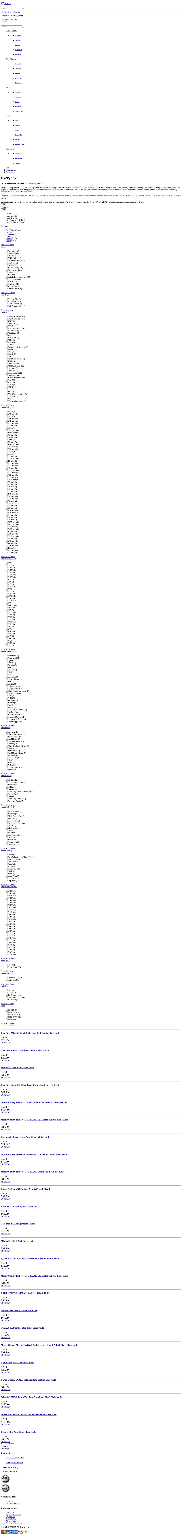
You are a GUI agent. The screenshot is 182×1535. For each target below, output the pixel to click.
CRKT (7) (12, 256)
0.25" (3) (11, 933)
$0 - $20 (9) (12, 1010)
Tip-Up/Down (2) (14, 995)
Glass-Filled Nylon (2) (16, 734)
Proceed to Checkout (9, 19)
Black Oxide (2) (14, 828)
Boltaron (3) (12, 748)
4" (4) (10, 589)
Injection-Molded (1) (16, 717)
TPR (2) (11, 682)
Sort (3, 210)
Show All (5, 207)
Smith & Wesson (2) (15, 279)
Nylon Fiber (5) (14, 751)
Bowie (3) (11, 855)
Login (3, 2)
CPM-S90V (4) (13, 375)
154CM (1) (12, 321)
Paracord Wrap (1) (15, 679)
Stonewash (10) (14, 821)
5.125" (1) (12, 612)
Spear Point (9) (13, 876)
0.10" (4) (11, 952)
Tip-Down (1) (13, 1000)
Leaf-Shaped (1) (14, 862)
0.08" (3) (11, 926)
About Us (9, 1501)
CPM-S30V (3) (13, 364)
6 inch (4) (11, 440)
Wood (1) (11, 675)
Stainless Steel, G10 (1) (17, 719)
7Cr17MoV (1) (13, 382)
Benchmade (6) (13, 251)
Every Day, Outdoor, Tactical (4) (20, 792)
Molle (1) (11, 763)
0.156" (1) (12, 954)
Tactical (8, 236)
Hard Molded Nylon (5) (17, 753)
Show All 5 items (7, 1004)
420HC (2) (12, 387)
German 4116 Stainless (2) (18, 347)
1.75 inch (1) (13, 494)
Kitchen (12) (12, 780)
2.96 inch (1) (13, 419)
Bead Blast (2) (13, 844)
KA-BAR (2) (13, 263)
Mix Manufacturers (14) (17, 270)
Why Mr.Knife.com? (13, 1503)
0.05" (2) (11, 922)
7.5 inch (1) (12, 468)
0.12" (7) (11, 924)
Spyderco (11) (13, 284)
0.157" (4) (12, 891)
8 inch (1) (11, 503)
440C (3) (11, 340)
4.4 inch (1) (12, 543)
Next (5, 1448)
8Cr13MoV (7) (13, 396)
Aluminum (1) (13, 333)
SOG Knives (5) (14, 282)
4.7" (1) (11, 584)
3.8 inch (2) (12, 435)
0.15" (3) (11, 940)
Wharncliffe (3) (14, 859)
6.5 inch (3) (12, 539)
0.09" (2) (11, 929)
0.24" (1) (11, 893)
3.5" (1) (11, 582)
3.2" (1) (11, 591)
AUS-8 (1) (12, 326)
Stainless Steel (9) (15, 715)
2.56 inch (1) (13, 510)
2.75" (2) (11, 624)
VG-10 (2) (12, 354)
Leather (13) (12, 744)
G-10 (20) (11, 698)
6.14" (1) (11, 572)
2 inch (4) (11, 416)
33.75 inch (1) (13, 430)
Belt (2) (11, 990)
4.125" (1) (12, 570)
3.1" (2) (11, 579)
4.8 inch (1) (12, 437)
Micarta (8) (12, 703)
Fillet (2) (11, 866)
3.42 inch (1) (13, 527)
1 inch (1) (11, 548)
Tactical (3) (12, 785)
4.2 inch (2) (12, 501)
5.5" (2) (11, 645)
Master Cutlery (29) (15, 268)
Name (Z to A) (11, 218)
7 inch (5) (11, 412)
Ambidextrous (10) (15, 978)
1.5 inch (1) (12, 531)
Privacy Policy (11, 1521)
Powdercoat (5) (13, 842)
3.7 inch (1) (12, 456)
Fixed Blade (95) (14, 967)
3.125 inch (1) (13, 536)
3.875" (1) (12, 596)
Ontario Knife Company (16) (19, 277)
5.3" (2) (11, 565)
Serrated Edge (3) (14, 299)
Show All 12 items (8, 885)
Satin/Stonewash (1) (15, 811)
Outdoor (9, 234)
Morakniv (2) (13, 272)
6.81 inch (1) (13, 447)
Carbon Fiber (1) (14, 693)
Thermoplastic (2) (14, 737)
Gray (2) (11, 830)
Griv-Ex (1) (12, 670)
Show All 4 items (7, 310)
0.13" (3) (11, 931)
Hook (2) (11, 871)
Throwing (9, 239)
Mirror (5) (12, 840)
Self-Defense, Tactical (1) (17, 782)
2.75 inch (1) (13, 463)
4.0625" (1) (12, 605)
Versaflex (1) (13, 700)
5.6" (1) (11, 627)
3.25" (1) (11, 594)
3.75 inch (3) (13, 477)
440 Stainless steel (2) (16, 366)
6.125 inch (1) (13, 470)
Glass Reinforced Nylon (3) (18, 746)
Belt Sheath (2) (13, 758)
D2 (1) (10, 389)
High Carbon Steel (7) (16, 319)
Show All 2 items (7, 971)
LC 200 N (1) (13, 368)
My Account (10, 1517)
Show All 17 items (8, 293)
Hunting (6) (12, 789)
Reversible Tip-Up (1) (16, 997)
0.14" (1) (11, 945)
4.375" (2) (12, 601)
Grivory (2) (12, 665)
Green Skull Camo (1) (16, 823)
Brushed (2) (12, 818)
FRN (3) (11, 696)
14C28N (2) (12, 392)
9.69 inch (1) (13, 496)
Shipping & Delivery (13, 1515)
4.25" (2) (11, 568)
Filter (3, 205)
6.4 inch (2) (12, 515)
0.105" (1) (12, 903)
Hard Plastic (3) (14, 739)
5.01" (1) (11, 608)
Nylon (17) (12, 765)
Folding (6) (12, 965)
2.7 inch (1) (12, 426)
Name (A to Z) (11, 216)
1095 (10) (11, 361)
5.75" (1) (11, 615)
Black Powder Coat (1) (16, 816)
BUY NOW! (5, 1043)
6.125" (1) (12, 577)
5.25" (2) (11, 587)
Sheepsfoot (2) (13, 878)
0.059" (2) (12, 905)
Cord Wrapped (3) (15, 722)
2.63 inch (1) (13, 541)
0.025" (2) (12, 896)
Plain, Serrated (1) (15, 304)
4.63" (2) (11, 643)
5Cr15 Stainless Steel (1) (17, 710)
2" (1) (10, 629)
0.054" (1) (12, 943)
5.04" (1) (11, 638)
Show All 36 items (8, 649)
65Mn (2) (11, 356)
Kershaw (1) (12, 265)
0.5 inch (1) (12, 482)
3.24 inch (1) (13, 473)
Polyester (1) (13, 732)
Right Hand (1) (13, 980)
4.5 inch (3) (12, 489)
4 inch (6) (11, 452)
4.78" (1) (11, 631)
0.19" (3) (11, 917)
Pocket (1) (12, 993)
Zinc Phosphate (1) (15, 835)
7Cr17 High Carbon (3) (17, 328)
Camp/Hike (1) (13, 794)
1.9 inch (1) (12, 461)
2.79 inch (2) (13, 421)
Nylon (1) (11, 660)
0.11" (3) (11, 936)
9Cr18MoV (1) (13, 342)
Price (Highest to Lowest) (15, 222)
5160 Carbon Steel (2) (16, 316)
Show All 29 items (8, 726)
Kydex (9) (12, 770)
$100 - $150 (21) (14, 1017)
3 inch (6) (11, 454)
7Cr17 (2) (11, 380)
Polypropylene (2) (15, 689)
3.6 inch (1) (12, 517)
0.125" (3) (12, 910)
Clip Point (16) (13, 881)
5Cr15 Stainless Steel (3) (17, 394)
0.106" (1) (12, 900)
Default (8, 214)
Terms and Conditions (14, 1523)
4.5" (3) (11, 610)
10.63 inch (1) (13, 444)
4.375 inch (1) (13, 459)
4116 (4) (11, 352)
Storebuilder (6, 4)
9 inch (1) (11, 428)
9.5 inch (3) (12, 520)
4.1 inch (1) (12, 553)
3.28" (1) (11, 598)
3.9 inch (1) (12, 487)
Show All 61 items (8, 557)
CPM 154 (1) (13, 371)
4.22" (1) (11, 619)
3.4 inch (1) (12, 506)
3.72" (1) (11, 617)
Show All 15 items (8, 848)
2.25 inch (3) (13, 499)
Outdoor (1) (12, 796)
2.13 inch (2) (13, 550)
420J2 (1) (11, 335)
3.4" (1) (11, 636)
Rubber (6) (12, 707)
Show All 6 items (7, 245)
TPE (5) (11, 667)
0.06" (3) (11, 914)
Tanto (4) (11, 874)
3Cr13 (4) (11, 385)
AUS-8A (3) (12, 349)
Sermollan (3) (13, 677)
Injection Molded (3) (16, 741)
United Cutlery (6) (15, 289)
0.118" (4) (12, 912)
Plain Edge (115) (14, 301)
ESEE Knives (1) (14, 258)
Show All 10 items (8, 805)
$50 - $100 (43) (14, 1015)
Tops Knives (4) (14, 286)
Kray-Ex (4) (12, 705)
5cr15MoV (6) (13, 331)
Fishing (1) (12, 787)
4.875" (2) (12, 622)
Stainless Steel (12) (15, 373)
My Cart (10, 12)
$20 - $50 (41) (13, 1012)
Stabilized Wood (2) (15, 686)
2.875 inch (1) (13, 522)
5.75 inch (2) (13, 449)
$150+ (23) (12, 1019)
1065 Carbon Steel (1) (16, 378)
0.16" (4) (11, 950)
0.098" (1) (12, 919)
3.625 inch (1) (13, 524)
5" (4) (10, 641)
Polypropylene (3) (15, 767)
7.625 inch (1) (13, 529)
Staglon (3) (12, 684)
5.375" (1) (12, 575)
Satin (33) (11, 833)
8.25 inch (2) (13, 513)
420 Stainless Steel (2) (16, 359)
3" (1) (10, 563)
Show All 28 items (8, 958)
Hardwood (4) (13, 712)
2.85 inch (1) (13, 414)
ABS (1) (11, 672)
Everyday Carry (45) (15, 801)
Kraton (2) (12, 663)
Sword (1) (11, 864)
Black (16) (12, 837)
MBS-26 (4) (12, 399)
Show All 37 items (8, 405)
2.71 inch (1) (13, 423)
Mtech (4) (11, 275)
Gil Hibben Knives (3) (16, 260)
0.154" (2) (12, 938)
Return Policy (11, 1519)
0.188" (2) (12, 898)
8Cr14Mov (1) (13, 338)
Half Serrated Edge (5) (16, 306)
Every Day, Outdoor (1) (17, 799)
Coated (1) (12, 826)
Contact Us (10, 1512)
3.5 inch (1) (12, 484)
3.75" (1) (11, 634)
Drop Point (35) (14, 869)
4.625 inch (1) (13, 480)
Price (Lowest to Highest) (15, 220)
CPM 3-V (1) (13, 324)
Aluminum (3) (13, 656)
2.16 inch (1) (13, 546)
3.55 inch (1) (13, 475)
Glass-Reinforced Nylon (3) (18, 691)
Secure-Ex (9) (13, 755)
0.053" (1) (12, 907)
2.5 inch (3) (12, 508)
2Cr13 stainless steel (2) (17, 401)
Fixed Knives (11, 230)
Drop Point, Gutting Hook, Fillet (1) (21, 857)
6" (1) (10, 603)
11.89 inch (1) (13, 433)
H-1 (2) (11, 345)
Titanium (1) (12, 814)
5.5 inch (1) (12, 491)
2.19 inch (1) (13, 534)
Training (9, 241)
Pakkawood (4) (13, 658)
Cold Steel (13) (13, 253)
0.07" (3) (11, 947)
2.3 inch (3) (12, 442)
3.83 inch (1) (13, 466)
